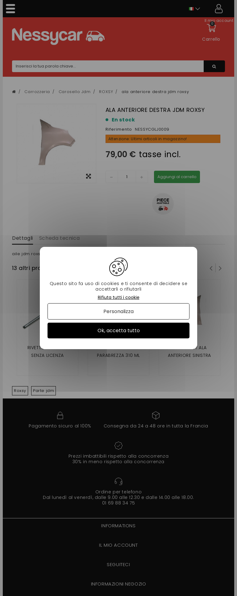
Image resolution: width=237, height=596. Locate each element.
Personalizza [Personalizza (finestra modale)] (118, 311)
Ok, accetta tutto (119, 330)
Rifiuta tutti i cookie (118, 297)
